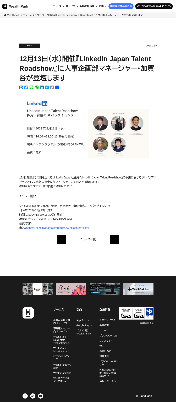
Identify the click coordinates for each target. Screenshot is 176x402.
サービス (70, 6)
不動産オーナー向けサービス (61, 330)
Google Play (84, 325)
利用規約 (104, 356)
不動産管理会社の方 (121, 6)
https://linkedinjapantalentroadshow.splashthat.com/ (57, 227)
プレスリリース (108, 335)
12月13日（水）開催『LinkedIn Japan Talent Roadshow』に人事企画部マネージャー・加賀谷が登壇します (89, 15)
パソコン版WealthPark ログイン (154, 6)
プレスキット (106, 340)
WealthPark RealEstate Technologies (61, 339)
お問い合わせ (107, 351)
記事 (101, 6)
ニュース (57, 6)
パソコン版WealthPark (83, 332)
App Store (82, 320)
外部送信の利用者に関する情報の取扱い (108, 372)
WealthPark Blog (62, 373)
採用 (92, 6)
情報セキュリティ (108, 381)
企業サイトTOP (107, 320)
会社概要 (84, 6)
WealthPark (13, 15)
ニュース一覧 (88, 239)
